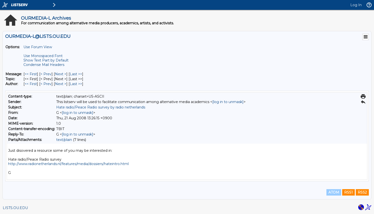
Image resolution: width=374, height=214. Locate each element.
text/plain (64, 140)
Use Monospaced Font (43, 56)
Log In (356, 5)
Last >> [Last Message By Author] (76, 84)
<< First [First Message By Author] (31, 84)
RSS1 (348, 192)
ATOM (333, 192)
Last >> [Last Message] (76, 74)
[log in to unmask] (228, 102)
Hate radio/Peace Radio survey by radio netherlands (100, 107)
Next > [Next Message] (60, 74)
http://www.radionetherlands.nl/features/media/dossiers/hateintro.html (68, 164)
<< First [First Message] (31, 74)
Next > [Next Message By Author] (60, 84)
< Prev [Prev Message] (46, 74)
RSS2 (362, 192)
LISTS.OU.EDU (15, 208)
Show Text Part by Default (46, 60)
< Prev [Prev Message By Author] (46, 84)
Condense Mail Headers (43, 64)
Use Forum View (37, 47)
